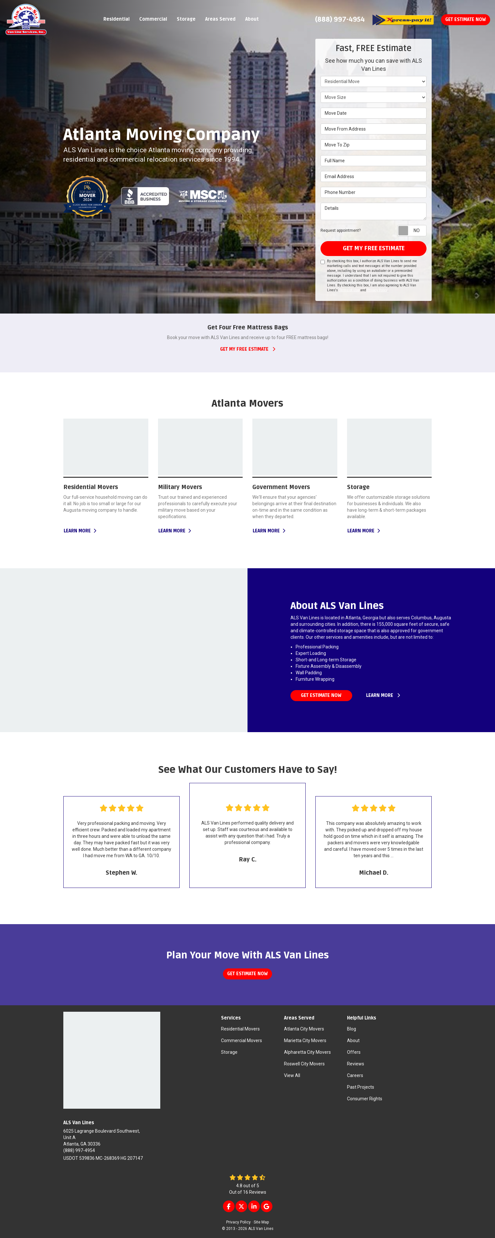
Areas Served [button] (220, 19)
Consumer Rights (364, 1098)
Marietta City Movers (305, 1040)
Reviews (355, 1063)
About (353, 1040)
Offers (354, 1052)
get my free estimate (374, 248)
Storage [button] (186, 19)
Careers (355, 1075)
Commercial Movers (241, 1040)
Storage (229, 1052)
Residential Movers (240, 1028)
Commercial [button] (153, 19)
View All (292, 1075)
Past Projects (360, 1087)
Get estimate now (321, 695)
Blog (351, 1028)
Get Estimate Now (465, 19)
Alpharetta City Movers (307, 1052)
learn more (383, 695)
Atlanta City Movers (304, 1028)
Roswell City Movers (304, 1063)
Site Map (261, 1222)
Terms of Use (349, 290)
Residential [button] (116, 19)
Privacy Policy (377, 290)
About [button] (252, 19)
